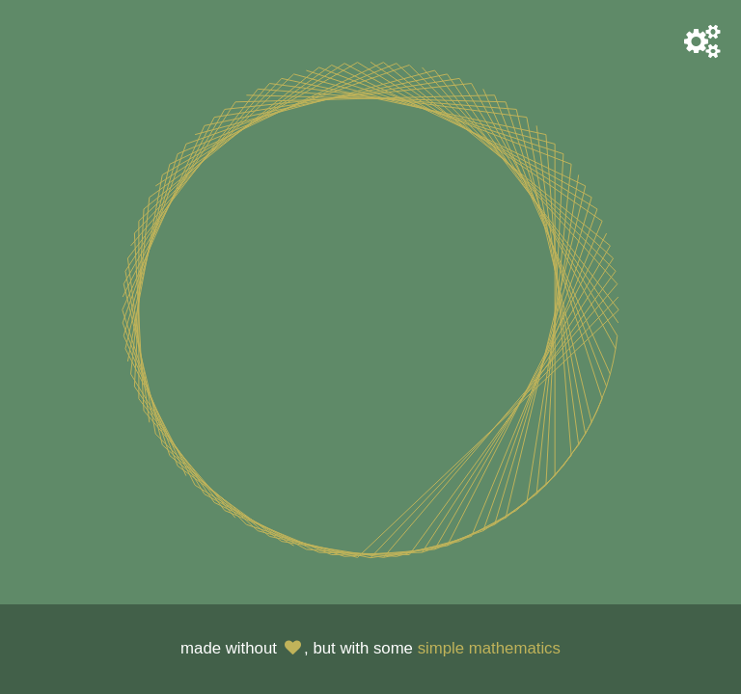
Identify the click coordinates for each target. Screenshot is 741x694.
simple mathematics (489, 648)
